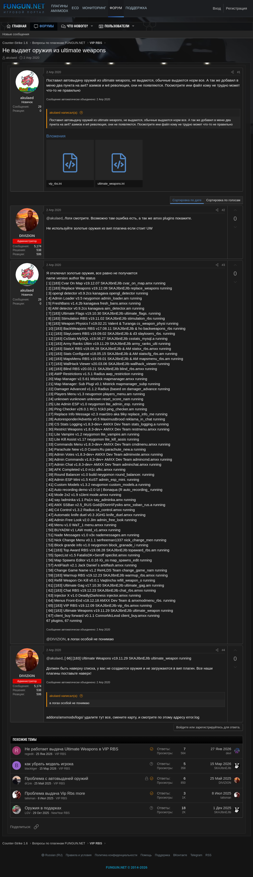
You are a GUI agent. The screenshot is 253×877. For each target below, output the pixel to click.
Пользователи (117, 26)
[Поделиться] (232, 72)
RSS (208, 855)
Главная (19, 26)
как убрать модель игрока (49, 764)
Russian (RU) (52, 855)
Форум (116, 8)
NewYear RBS (60, 813)
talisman (30, 798)
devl (228, 753)
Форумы (47, 26)
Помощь (146, 855)
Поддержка (162, 855)
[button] (91, 26)
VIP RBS (60, 754)
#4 (223, 650)
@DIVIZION (56, 639)
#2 (223, 210)
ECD (75, 8)
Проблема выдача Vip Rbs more (55, 793)
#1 (238, 72)
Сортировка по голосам (223, 200)
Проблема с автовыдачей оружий (56, 778)
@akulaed (54, 218)
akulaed (11, 57)
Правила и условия (78, 855)
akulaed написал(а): (63, 112)
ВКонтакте (180, 855)
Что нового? (77, 26)
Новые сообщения (15, 34)
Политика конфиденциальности (116, 855)
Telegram (196, 855)
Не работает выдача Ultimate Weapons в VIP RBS (71, 749)
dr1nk (28, 783)
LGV (27, 813)
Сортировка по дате (187, 200)
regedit (29, 754)
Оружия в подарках (43, 808)
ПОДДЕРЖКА (137, 8)
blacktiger (31, 768)
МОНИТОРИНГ (94, 8)
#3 (223, 265)
